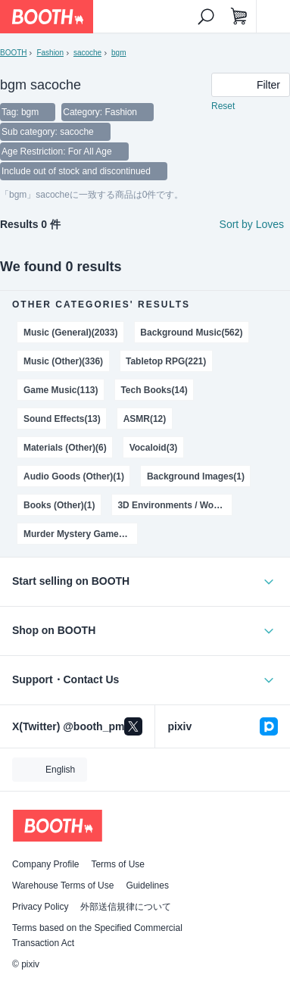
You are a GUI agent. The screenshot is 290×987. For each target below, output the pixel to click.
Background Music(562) (191, 332)
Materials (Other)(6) (65, 447)
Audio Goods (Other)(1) (73, 476)
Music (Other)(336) (63, 361)
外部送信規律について (125, 906)
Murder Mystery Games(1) (79, 534)
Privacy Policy (40, 906)
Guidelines (147, 885)
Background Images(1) (196, 476)
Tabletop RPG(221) (166, 361)
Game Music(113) (60, 390)
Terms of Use (118, 864)
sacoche (87, 52)
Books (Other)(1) (59, 505)
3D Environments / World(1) (174, 505)
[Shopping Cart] (239, 16)
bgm (118, 52)
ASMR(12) (145, 419)
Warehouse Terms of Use (63, 885)
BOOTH (13, 52)
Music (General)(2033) (70, 332)
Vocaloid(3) (153, 447)
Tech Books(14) (153, 390)
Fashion (49, 52)
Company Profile (45, 864)
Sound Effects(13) (62, 419)
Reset (223, 106)
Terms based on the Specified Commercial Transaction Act (97, 935)
